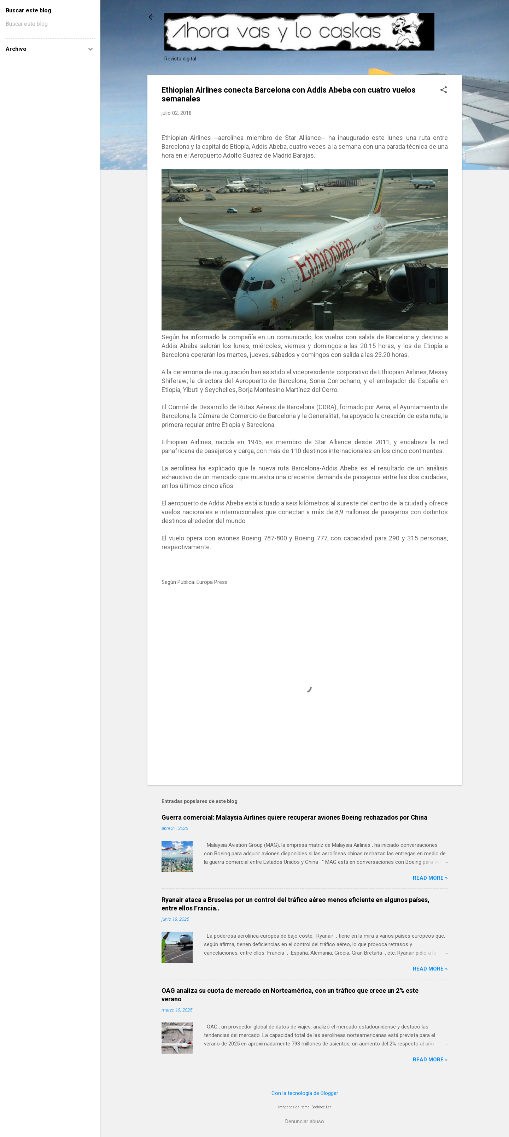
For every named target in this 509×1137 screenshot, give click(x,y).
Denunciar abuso (304, 1121)
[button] (443, 90)
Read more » (430, 878)
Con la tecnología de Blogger (304, 1093)
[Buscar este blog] (50, 24)
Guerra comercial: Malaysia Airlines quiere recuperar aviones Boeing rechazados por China (294, 817)
